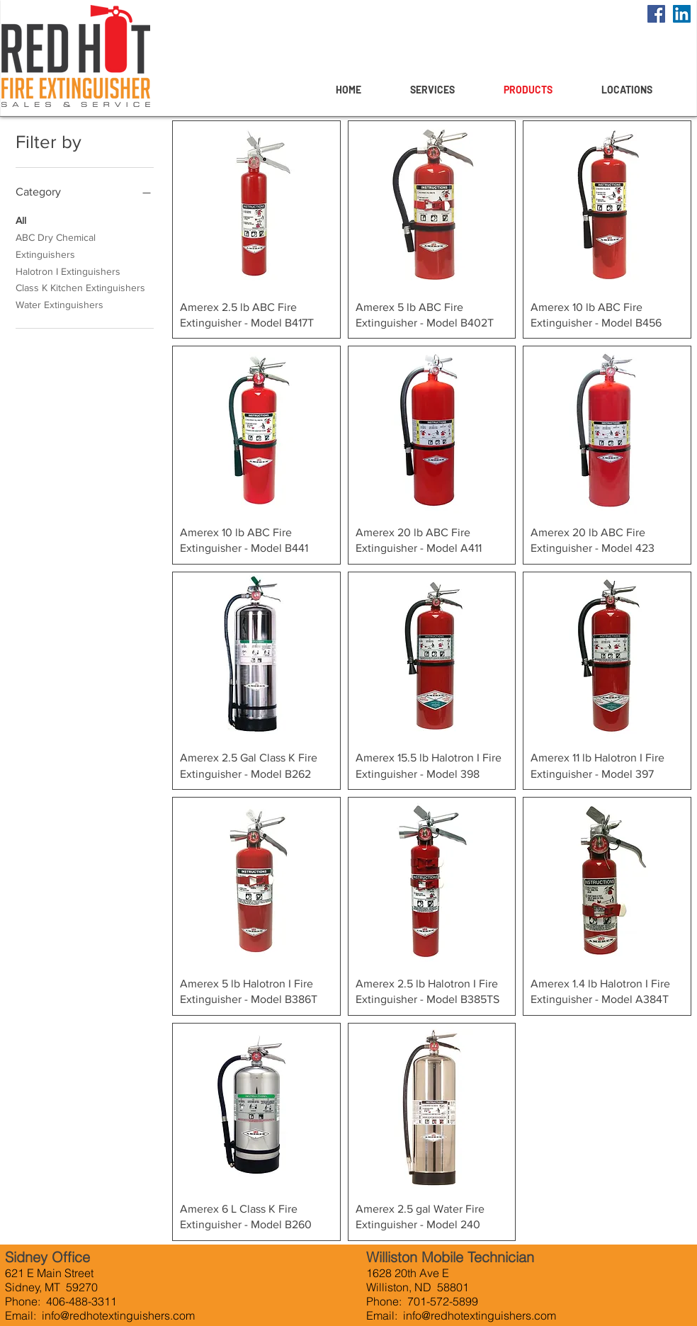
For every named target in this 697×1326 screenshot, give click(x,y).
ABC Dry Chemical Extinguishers (56, 245)
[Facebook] (656, 14)
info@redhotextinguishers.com (118, 1315)
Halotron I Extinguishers (68, 270)
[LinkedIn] (682, 14)
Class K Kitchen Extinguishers (80, 286)
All (21, 219)
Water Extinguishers (59, 303)
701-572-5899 (442, 1301)
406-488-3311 (80, 1301)
